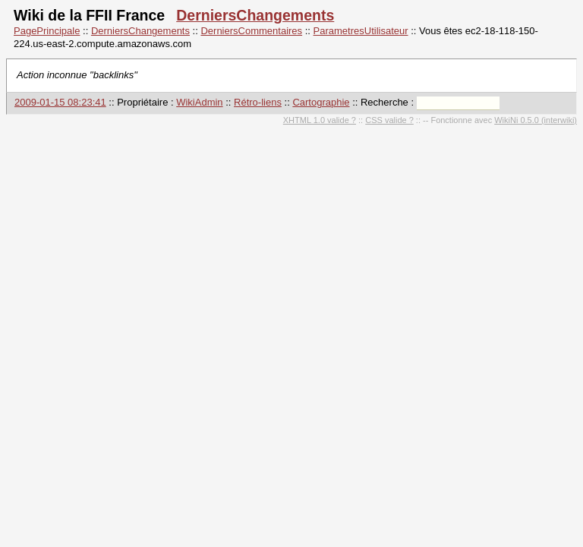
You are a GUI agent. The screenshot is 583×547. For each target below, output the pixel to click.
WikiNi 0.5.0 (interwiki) (535, 120)
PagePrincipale (47, 30)
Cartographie (320, 102)
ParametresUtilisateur (361, 30)
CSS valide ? (389, 120)
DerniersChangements (255, 15)
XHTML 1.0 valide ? (319, 120)
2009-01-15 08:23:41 (60, 102)
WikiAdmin (199, 102)
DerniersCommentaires (251, 30)
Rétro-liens (258, 102)
